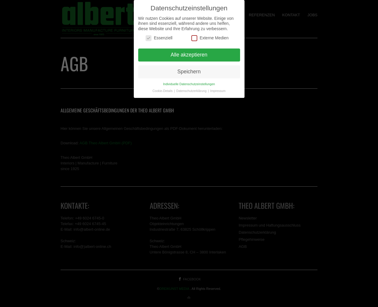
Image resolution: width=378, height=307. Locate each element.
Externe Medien (210, 38)
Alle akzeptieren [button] (189, 55)
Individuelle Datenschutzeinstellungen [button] (189, 84)
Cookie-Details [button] (162, 91)
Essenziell (159, 38)
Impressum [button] (218, 91)
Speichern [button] (189, 72)
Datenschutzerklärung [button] (191, 91)
